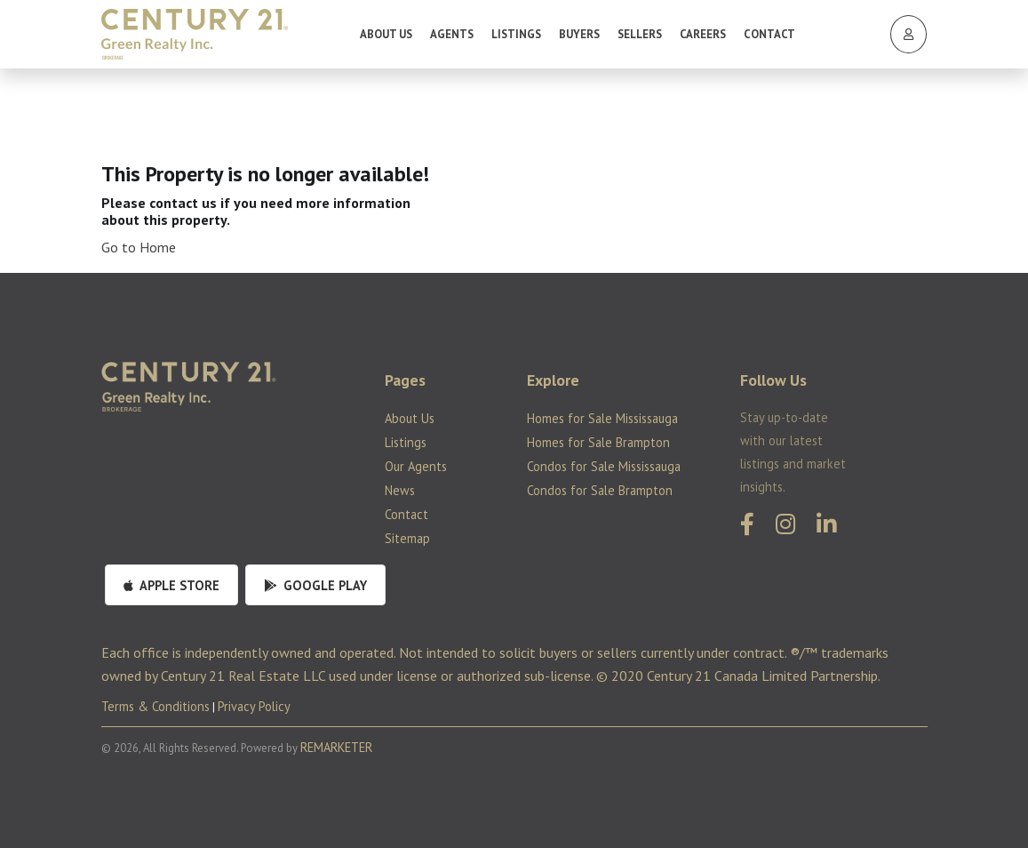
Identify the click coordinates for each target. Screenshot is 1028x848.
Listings (516, 34)
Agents (452, 34)
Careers (703, 34)
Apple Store (171, 585)
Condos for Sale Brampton (600, 490)
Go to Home (138, 247)
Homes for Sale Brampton (598, 442)
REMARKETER (336, 747)
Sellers (640, 34)
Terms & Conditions (155, 706)
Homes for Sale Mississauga (602, 418)
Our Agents (416, 466)
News (400, 490)
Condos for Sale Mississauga (604, 466)
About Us (386, 34)
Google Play (315, 585)
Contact (769, 34)
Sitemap (407, 538)
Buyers (579, 34)
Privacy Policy (254, 706)
